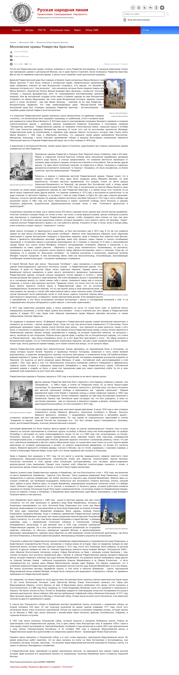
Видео (77, 30)
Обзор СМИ (91, 30)
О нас (146, 30)
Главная (16, 30)
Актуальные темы (60, 30)
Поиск (167, 14)
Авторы (29, 30)
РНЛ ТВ (42, 30)
